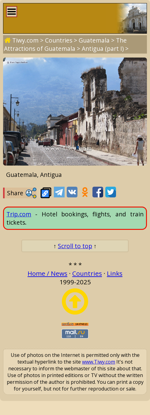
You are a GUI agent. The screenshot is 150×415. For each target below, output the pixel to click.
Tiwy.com (25, 40)
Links (114, 273)
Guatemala (94, 40)
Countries (58, 40)
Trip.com (18, 214)
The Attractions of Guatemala (65, 44)
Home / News (47, 273)
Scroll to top (75, 246)
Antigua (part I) (103, 48)
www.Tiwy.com (98, 361)
